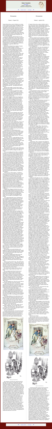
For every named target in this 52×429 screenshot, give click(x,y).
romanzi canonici (23, 9)
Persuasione (26, 4)
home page (29, 9)
